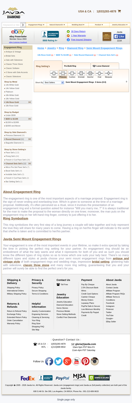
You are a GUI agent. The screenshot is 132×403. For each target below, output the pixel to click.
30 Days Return (78, 31)
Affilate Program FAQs (115, 294)
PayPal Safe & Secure (90, 306)
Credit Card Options (89, 294)
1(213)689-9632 (58, 347)
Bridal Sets (10, 56)
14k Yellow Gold (12, 88)
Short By (39, 82)
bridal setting (100, 261)
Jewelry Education (119, 25)
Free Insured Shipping (81, 39)
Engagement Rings (35, 25)
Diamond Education (65, 305)
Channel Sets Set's (18, 163)
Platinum (9, 92)
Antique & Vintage (13, 52)
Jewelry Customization (41, 311)
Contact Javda (112, 288)
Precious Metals (63, 311)
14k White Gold (12, 85)
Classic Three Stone (14, 64)
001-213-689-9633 (91, 391)
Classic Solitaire (12, 68)
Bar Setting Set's (14, 182)
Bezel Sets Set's (14, 171)
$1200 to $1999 (12, 122)
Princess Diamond (15, 135)
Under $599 (11, 115)
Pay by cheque (87, 284)
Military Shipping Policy (16, 294)
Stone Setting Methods (66, 314)
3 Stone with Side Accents (17, 72)
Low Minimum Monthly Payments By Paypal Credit (90, 312)
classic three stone (36, 265)
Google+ (109, 318)
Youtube (76, 361)
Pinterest (109, 309)
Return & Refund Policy (17, 311)
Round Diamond (18, 139)
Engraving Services (40, 314)
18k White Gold (12, 95)
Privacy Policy (37, 288)
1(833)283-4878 (106, 11)
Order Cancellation (15, 320)
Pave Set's (12, 153)
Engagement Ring (13, 47)
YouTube (109, 315)
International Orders (15, 291)
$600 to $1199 (18, 119)
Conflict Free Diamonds (66, 317)
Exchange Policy (14, 314)
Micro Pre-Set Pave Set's (17, 167)
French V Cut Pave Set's (17, 178)
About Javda (111, 284)
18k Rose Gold (12, 106)
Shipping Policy (13, 288)
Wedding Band (77, 25)
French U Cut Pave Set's (18, 160)
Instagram (110, 306)
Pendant (98, 25)
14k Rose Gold (18, 102)
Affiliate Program (113, 291)
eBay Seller (111, 322)
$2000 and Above (13, 126)
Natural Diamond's (56, 25)
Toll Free (64, 284)
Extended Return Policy (17, 317)
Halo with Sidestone (14, 60)
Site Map (35, 330)
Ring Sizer (36, 323)
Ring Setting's (42, 66)
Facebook (110, 303)
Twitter (109, 312)
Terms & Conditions (40, 294)
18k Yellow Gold (12, 99)
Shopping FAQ (38, 327)
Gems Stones (62, 308)
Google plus (67, 361)
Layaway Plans (87, 303)
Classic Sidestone (13, 76)
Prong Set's (12, 156)
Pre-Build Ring (69, 66)
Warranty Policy (13, 323)
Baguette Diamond (15, 143)
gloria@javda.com (85, 344)
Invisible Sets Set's (15, 174)
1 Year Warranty (78, 35)
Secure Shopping (39, 291)
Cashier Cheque (88, 297)
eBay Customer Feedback (18, 42)
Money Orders (87, 300)
